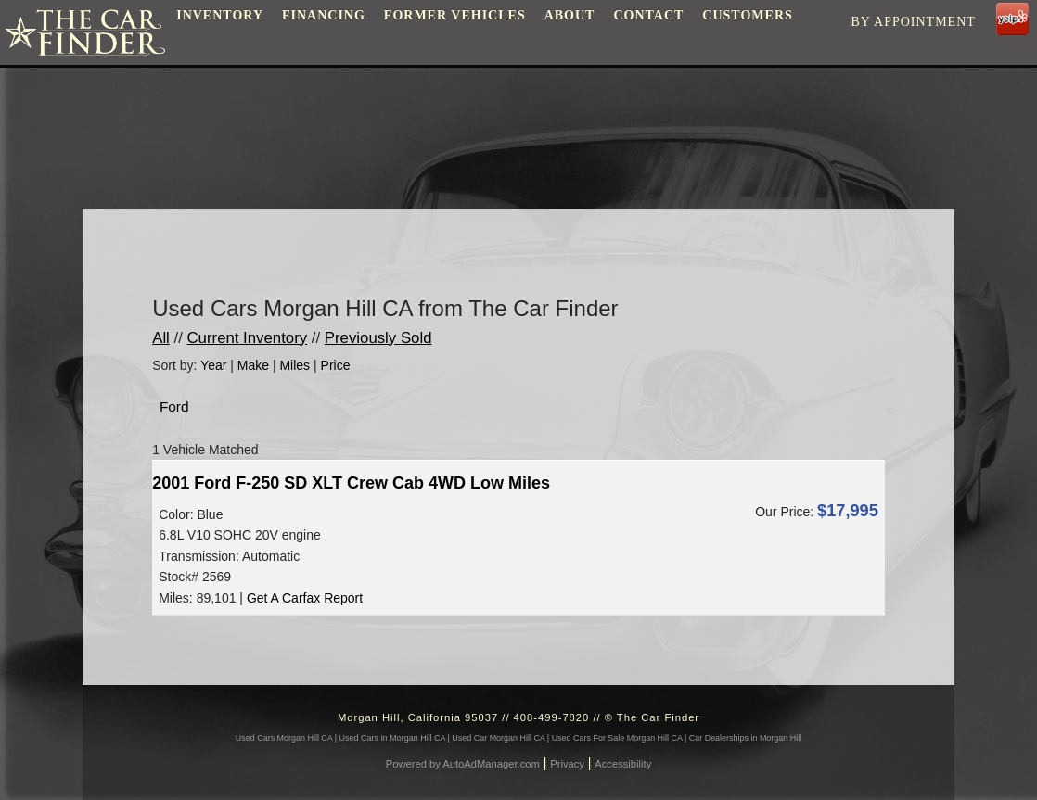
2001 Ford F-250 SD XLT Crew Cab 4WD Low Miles (351, 483)
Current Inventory (247, 338)
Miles (294, 365)
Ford (174, 406)
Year (213, 365)
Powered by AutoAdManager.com (463, 763)
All (161, 338)
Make (253, 365)
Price (336, 365)
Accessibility (623, 763)
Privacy (567, 763)
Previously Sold (378, 338)
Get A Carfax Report (305, 597)
